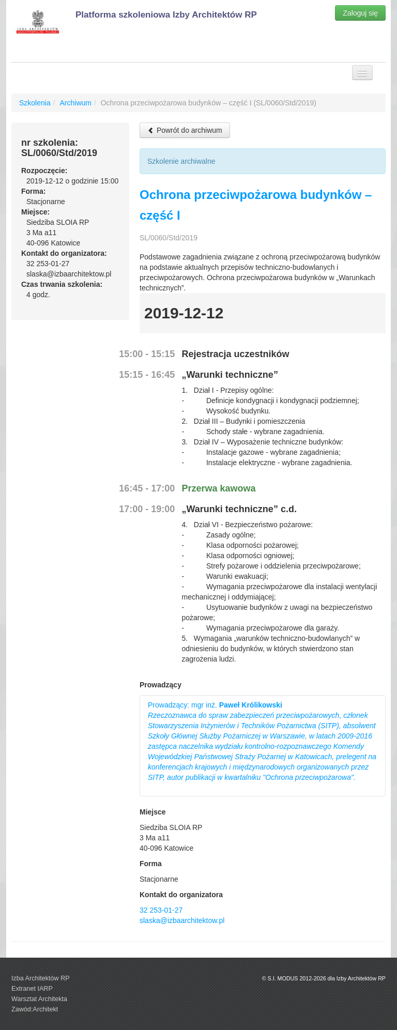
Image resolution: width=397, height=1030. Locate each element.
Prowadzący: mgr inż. (262, 741)
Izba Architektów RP (40, 978)
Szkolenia (35, 103)
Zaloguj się (360, 13)
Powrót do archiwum (184, 130)
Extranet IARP (32, 988)
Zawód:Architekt (34, 1009)
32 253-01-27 (161, 910)
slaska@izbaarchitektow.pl (182, 920)
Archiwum (75, 103)
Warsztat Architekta (39, 999)
